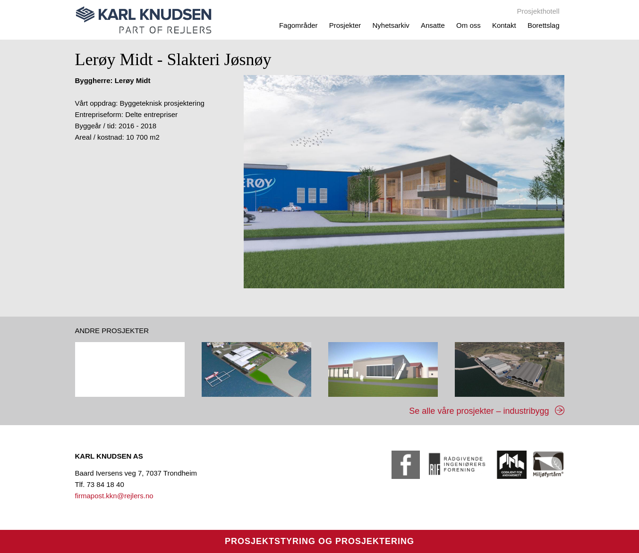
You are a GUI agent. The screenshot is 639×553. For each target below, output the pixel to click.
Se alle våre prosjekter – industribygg (479, 411)
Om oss (468, 25)
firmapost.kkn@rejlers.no (114, 496)
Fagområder (298, 25)
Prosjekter (345, 25)
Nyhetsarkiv (390, 25)
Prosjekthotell (538, 11)
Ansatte (433, 25)
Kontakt (504, 25)
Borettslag (544, 25)
